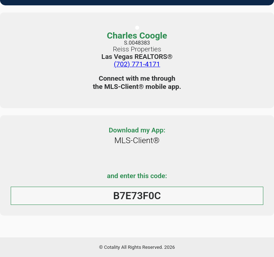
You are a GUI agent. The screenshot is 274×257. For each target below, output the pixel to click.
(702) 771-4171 (137, 64)
